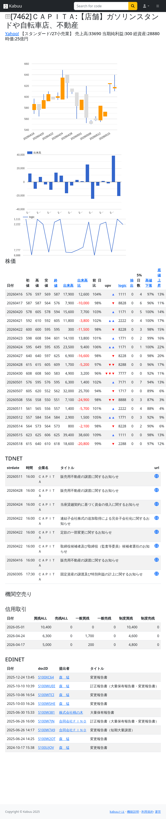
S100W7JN (46, 721)
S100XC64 (46, 677)
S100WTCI (46, 694)
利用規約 (147, 812)
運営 (158, 812)
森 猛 (64, 677)
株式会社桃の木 (71, 712)
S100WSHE (46, 703)
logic (122, 285)
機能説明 (133, 812)
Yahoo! (12, 33)
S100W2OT (46, 738)
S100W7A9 (46, 730)
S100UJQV (46, 747)
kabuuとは (117, 812)
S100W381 (46, 712)
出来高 (68, 285)
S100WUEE (46, 686)
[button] (146, 6)
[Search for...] (101, 6)
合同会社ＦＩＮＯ (73, 721)
